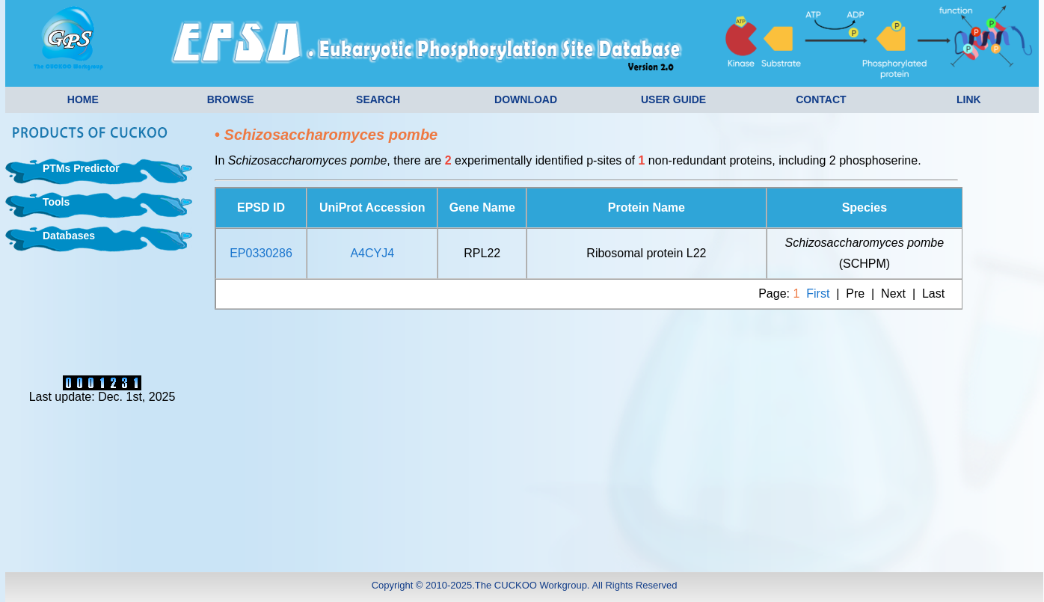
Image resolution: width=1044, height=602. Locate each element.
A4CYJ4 (372, 253)
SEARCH (378, 99)
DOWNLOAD (525, 99)
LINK (969, 99)
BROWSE (230, 99)
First (817, 293)
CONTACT (821, 99)
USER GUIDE (673, 99)
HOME (83, 99)
